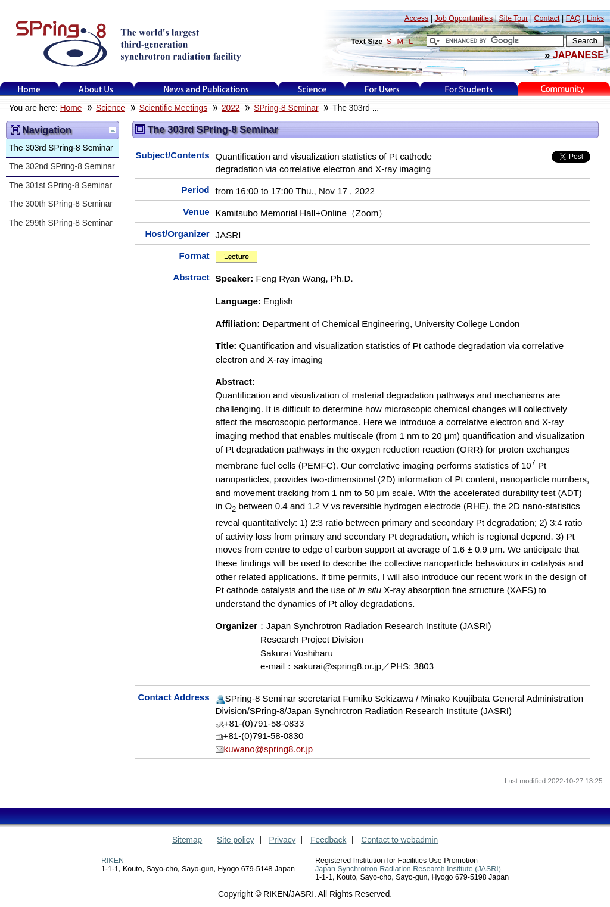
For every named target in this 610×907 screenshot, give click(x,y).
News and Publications (206, 89)
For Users (382, 89)
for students (468, 89)
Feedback (328, 840)
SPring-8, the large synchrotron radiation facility (127, 43)
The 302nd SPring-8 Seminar (62, 166)
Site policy (235, 840)
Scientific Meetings (173, 108)
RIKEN (112, 860)
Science (311, 89)
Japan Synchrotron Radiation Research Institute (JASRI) (408, 869)
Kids (563, 89)
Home (29, 89)
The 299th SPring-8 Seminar (61, 223)
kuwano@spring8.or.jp (268, 749)
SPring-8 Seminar (286, 108)
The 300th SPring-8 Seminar (61, 204)
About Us (96, 89)
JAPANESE (578, 54)
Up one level (112, 130)
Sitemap (187, 840)
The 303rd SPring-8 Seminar (61, 148)
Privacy (282, 840)
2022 (231, 108)
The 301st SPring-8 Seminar (60, 185)
